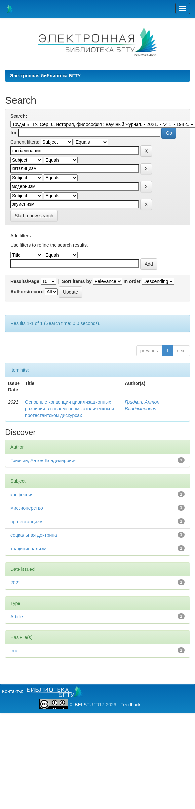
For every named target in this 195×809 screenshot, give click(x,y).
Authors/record (27, 291)
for (13, 132)
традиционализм (28, 548)
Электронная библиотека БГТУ (45, 75)
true (14, 650)
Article (16, 616)
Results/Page (24, 281)
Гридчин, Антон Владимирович (43, 460)
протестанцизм (26, 521)
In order (132, 281)
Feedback (130, 704)
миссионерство (26, 508)
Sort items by (77, 281)
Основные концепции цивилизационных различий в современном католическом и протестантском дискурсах (69, 408)
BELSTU (84, 704)
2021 (15, 582)
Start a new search (34, 215)
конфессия (22, 494)
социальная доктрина (33, 535)
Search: (18, 116)
